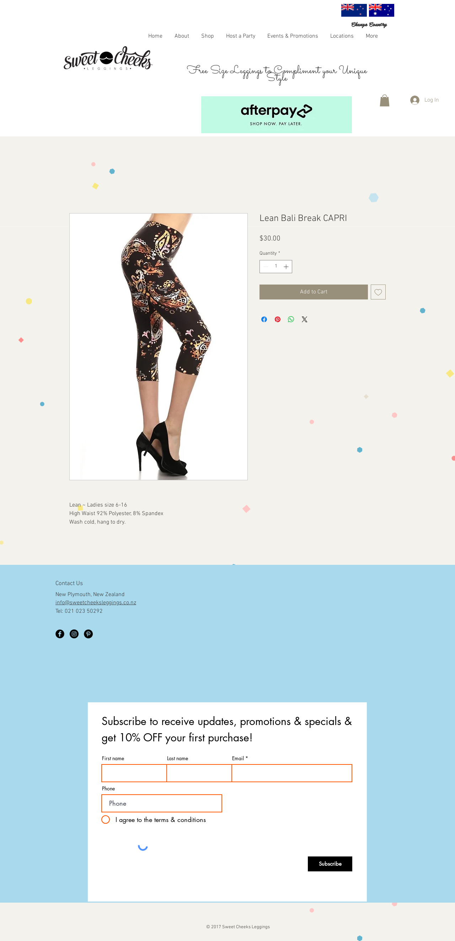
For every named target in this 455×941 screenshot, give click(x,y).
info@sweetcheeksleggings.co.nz (95, 602)
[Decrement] (265, 266)
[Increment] (286, 266)
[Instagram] (74, 633)
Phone (108, 788)
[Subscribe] (330, 863)
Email (238, 758)
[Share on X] (304, 319)
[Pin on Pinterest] (277, 319)
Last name (177, 758)
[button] (207, 35)
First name (113, 758)
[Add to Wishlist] (378, 292)
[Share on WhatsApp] (291, 319)
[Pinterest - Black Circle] (88, 633)
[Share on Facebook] (264, 319)
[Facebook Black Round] (59, 633)
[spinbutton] (275, 266)
